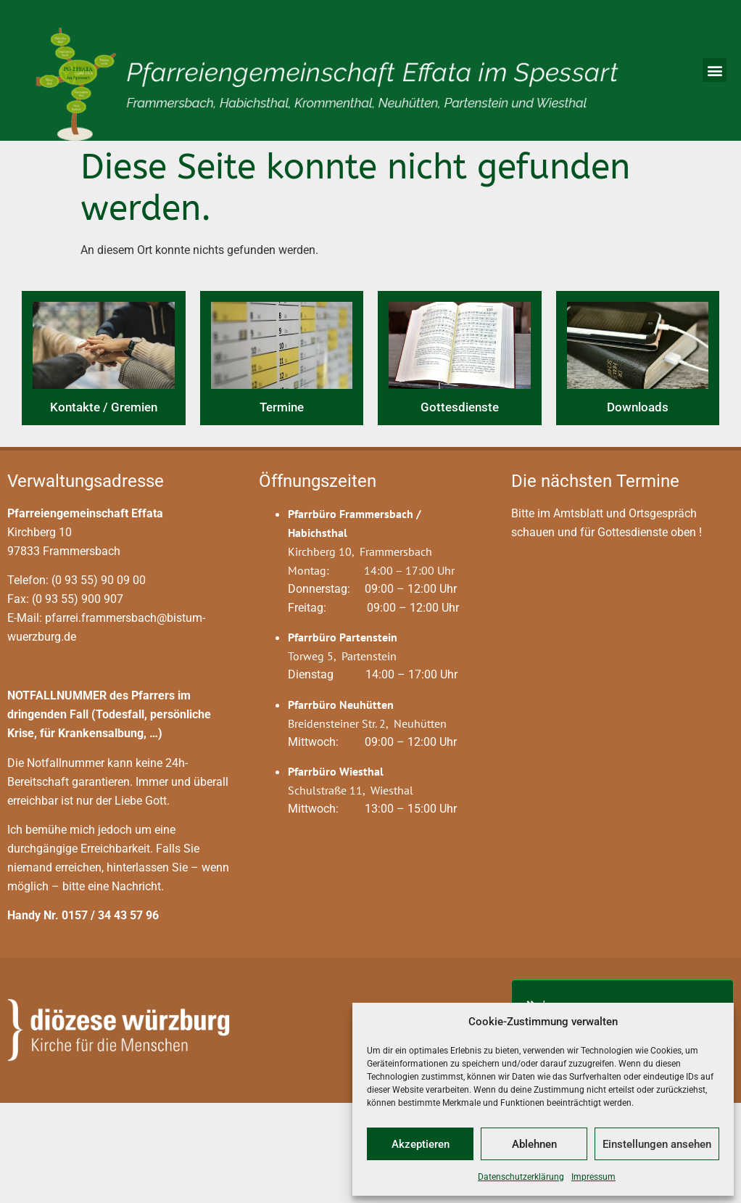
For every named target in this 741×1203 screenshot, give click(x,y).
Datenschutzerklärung (521, 1177)
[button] (714, 70)
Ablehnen (534, 1144)
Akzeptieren (421, 1144)
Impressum (593, 1177)
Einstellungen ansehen (657, 1144)
